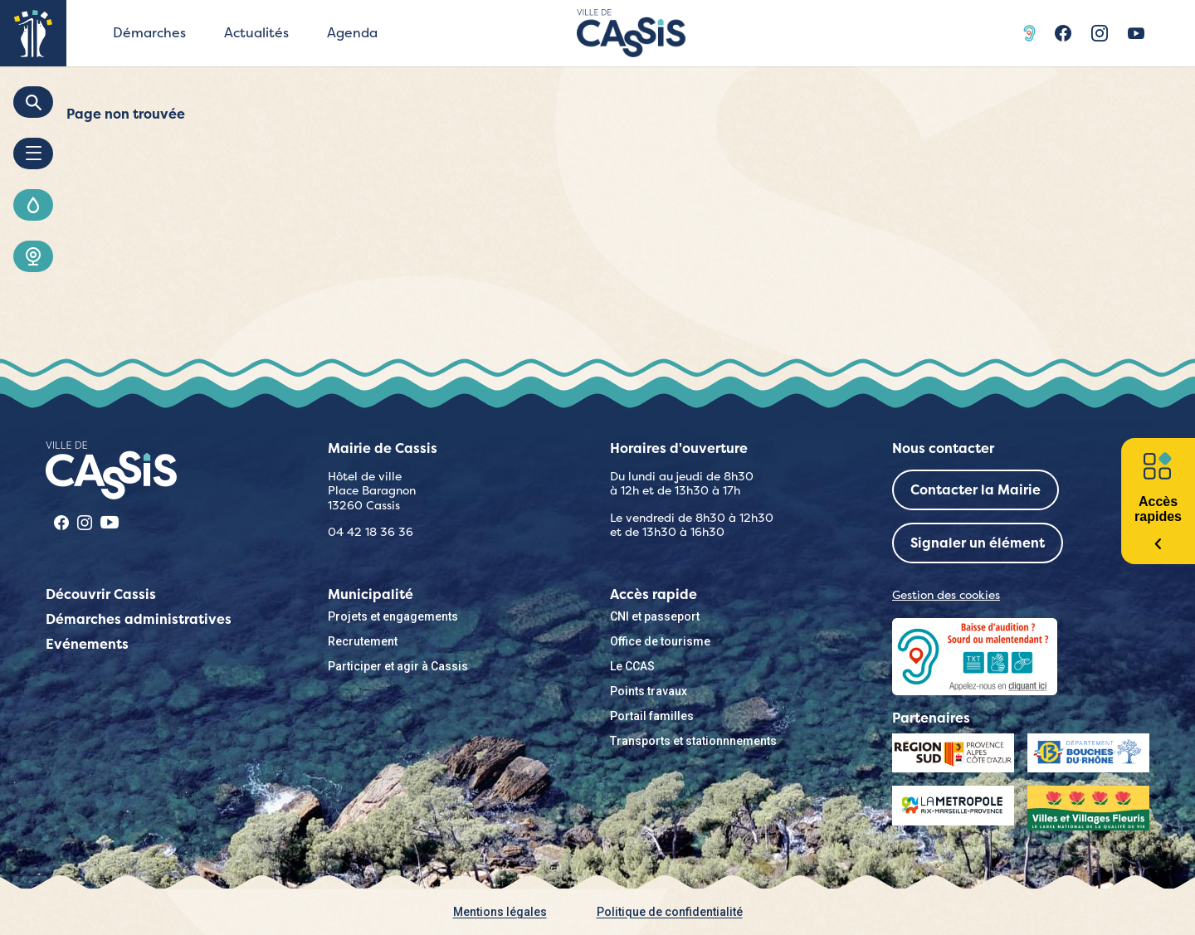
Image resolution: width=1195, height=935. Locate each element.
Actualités (256, 32)
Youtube (1136, 33)
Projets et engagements (393, 616)
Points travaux (648, 691)
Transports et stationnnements (693, 741)
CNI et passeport (655, 616)
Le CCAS (632, 666)
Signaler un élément (977, 543)
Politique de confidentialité (670, 911)
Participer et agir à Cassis (398, 666)
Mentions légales (500, 911)
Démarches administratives (139, 619)
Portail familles (652, 716)
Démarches (149, 32)
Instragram (1099, 33)
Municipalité (370, 594)
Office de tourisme (660, 641)
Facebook (1063, 33)
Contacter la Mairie (975, 490)
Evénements (87, 644)
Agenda (352, 32)
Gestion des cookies (946, 594)
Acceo (1031, 33)
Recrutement (363, 641)
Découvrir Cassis (101, 594)
